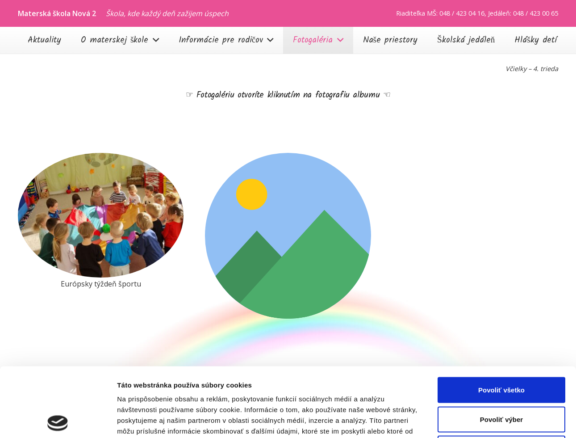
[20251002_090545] (101, 215)
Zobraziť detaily (466, 420)
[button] (153, 40)
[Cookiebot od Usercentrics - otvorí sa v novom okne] (58, 420)
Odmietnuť (501, 379)
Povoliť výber (501, 350)
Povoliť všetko (501, 320)
